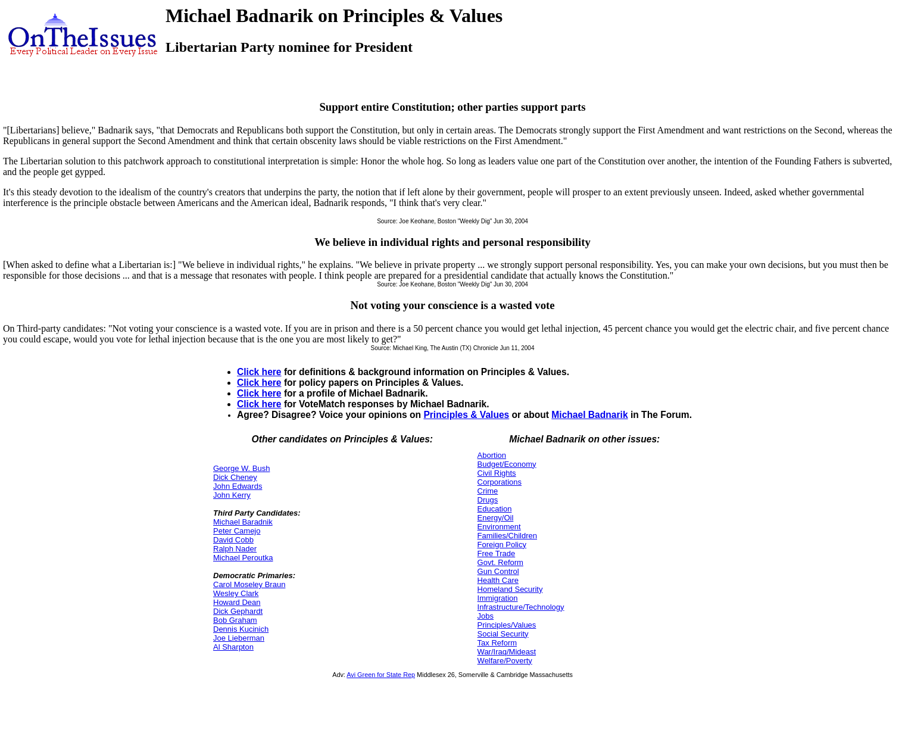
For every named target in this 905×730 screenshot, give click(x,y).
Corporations (500, 482)
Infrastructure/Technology (521, 607)
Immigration (498, 598)
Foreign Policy (502, 544)
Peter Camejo (236, 530)
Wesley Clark (235, 593)
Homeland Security (510, 589)
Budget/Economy (507, 464)
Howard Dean (237, 602)
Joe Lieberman (238, 638)
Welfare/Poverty (505, 660)
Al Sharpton (233, 646)
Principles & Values (466, 415)
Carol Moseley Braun (249, 584)
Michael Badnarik (589, 415)
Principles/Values (507, 624)
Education (495, 508)
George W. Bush (241, 468)
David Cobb (233, 539)
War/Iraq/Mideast (507, 651)
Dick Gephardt (238, 611)
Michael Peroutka (243, 557)
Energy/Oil (496, 517)
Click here (259, 372)
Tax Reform (497, 642)
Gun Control (498, 571)
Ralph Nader (235, 548)
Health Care (498, 580)
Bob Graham (235, 620)
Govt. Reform (500, 562)
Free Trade (497, 553)
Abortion (492, 455)
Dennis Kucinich (241, 629)
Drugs (488, 499)
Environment (499, 526)
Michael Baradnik (243, 521)
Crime (488, 490)
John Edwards (237, 486)
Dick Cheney (235, 477)
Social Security (503, 633)
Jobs (486, 616)
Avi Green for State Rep (381, 674)
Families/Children (507, 535)
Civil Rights (497, 473)
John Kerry (232, 495)
